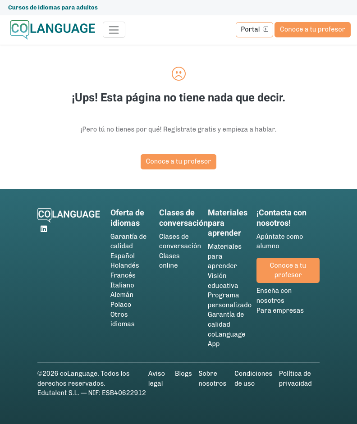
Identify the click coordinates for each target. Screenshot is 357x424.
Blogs (183, 373)
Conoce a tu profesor (312, 29)
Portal (254, 29)
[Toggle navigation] (114, 30)
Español (122, 256)
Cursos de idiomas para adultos (53, 7)
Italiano (122, 285)
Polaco (120, 305)
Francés (123, 275)
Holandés (124, 265)
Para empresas (280, 310)
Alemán (121, 295)
